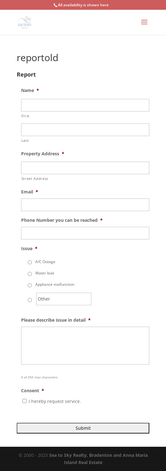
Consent (32, 390)
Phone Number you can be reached (62, 220)
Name (30, 90)
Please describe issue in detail (56, 320)
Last (25, 140)
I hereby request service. (55, 401)
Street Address (34, 178)
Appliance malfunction (54, 284)
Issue (29, 248)
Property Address (42, 154)
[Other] (63, 299)
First (25, 115)
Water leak (44, 273)
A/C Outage (45, 261)
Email (29, 192)
